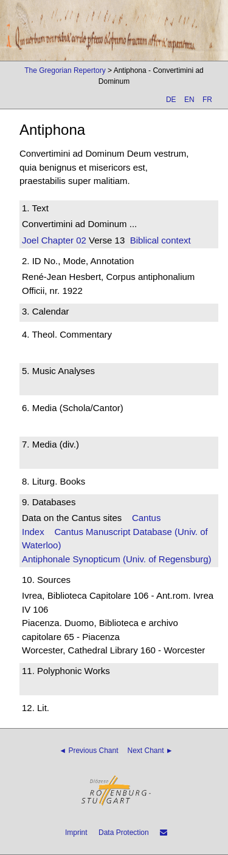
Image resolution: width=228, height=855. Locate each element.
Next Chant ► (150, 750)
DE (171, 99)
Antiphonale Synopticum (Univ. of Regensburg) (117, 559)
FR (207, 99)
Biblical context (160, 240)
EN (189, 99)
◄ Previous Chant (88, 750)
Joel (30, 240)
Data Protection (123, 832)
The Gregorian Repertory (64, 70)
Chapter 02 (62, 240)
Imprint (76, 832)
